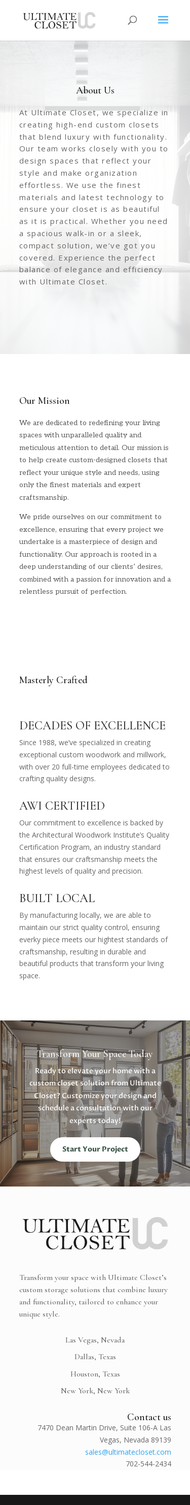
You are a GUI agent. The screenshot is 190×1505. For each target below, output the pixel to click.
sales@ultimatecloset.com (128, 1452)
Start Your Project (95, 1149)
